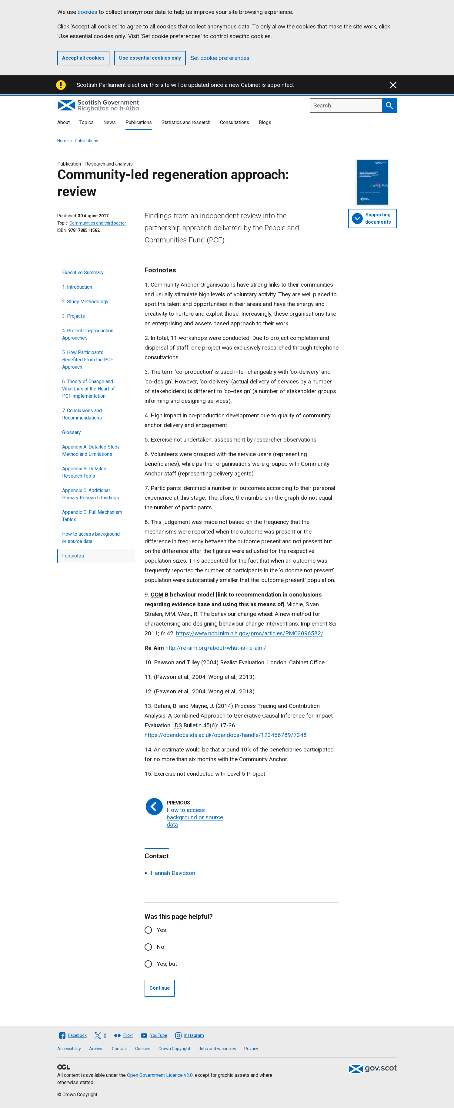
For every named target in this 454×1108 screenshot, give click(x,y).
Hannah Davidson (173, 873)
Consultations (234, 122)
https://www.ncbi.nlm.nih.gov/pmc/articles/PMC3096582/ (249, 633)
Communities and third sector (97, 223)
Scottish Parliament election (112, 84)
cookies (87, 11)
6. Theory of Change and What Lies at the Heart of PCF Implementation (88, 389)
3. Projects (73, 316)
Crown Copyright (174, 1048)
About (63, 122)
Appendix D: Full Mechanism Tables (92, 515)
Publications (138, 122)
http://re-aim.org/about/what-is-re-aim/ (215, 647)
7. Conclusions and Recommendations (82, 414)
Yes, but (167, 963)
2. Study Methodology (85, 301)
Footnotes (73, 556)
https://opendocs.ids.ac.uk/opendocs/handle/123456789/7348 (226, 735)
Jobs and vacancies (217, 1048)
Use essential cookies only (150, 58)
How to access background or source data (91, 537)
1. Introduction (77, 287)
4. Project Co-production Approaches (87, 334)
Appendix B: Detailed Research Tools (84, 472)
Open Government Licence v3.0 (160, 1075)
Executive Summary (83, 272)
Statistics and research (186, 122)
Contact (119, 1048)
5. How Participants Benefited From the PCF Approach (87, 360)
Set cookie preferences (220, 57)
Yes (161, 929)
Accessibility (69, 1048)
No (160, 946)
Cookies (142, 1048)
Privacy (251, 1048)
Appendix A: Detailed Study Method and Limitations (91, 450)
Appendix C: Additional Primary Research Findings (90, 494)
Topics (86, 122)
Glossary (71, 432)
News (109, 122)
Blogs (265, 122)
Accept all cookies (83, 58)
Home (63, 140)
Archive (96, 1048)
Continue (159, 988)
